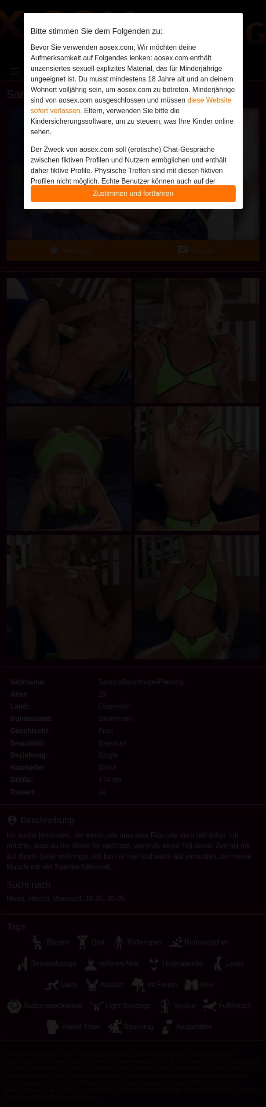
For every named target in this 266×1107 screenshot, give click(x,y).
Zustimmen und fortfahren (133, 193)
